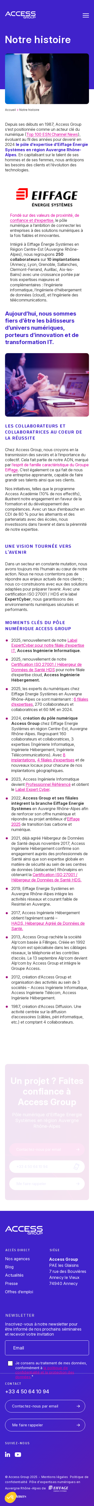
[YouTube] (18, 1455)
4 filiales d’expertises (55, 759)
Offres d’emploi (19, 1291)
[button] (11, 1497)
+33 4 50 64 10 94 (27, 1392)
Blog (9, 1266)
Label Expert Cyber (32, 789)
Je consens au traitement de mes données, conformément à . (51, 1370)
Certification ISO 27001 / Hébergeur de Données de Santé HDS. (46, 877)
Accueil (10, 110)
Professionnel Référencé (48, 784)
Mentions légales (54, 1477)
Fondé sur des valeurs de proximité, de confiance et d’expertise (44, 218)
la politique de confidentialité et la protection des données (44, 1372)
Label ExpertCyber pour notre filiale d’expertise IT (47, 645)
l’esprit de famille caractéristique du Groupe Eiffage (47, 467)
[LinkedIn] (7, 1455)
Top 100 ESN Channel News (52, 134)
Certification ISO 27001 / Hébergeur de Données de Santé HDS (46, 667)
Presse (11, 1283)
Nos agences (17, 1258)
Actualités (14, 1275)
